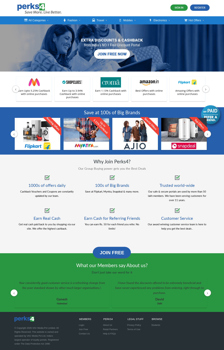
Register (199, 7)
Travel (98, 20)
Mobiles (126, 20)
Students (155, 325)
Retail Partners (110, 329)
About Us (107, 325)
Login (81, 325)
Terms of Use (133, 329)
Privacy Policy (134, 325)
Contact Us (84, 333)
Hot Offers (192, 20)
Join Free (112, 252)
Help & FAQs (109, 333)
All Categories (35, 20)
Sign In (179, 7)
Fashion (70, 20)
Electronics (158, 20)
